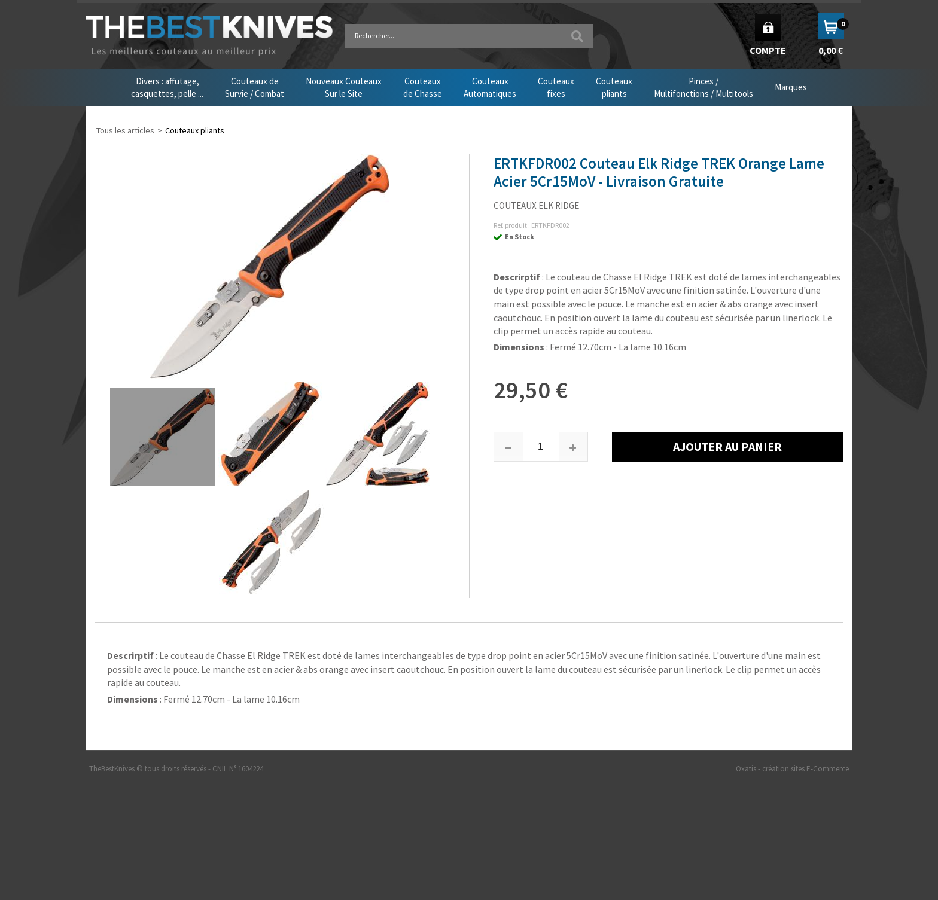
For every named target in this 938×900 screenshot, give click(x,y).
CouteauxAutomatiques (490, 87)
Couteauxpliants (614, 87)
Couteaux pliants (194, 130)
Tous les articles (125, 130)
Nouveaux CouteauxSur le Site (344, 87)
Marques (791, 87)
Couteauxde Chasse (422, 87)
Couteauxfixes (556, 87)
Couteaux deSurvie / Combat (254, 87)
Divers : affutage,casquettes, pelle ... (167, 87)
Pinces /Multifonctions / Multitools (703, 87)
